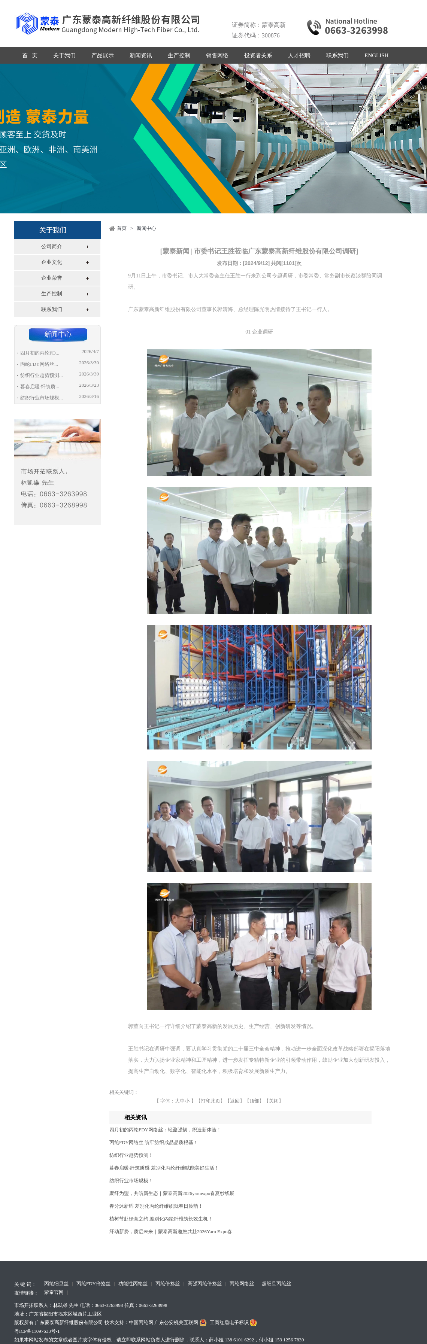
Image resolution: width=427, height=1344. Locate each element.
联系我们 (337, 55)
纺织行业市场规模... (41, 398)
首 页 (29, 55)
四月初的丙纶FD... (39, 353)
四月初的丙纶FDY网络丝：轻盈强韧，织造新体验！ (165, 1129)
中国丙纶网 (141, 1322)
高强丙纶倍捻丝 (205, 1284)
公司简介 (51, 246)
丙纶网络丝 (242, 1284)
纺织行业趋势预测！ (131, 1155)
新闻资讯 (141, 55)
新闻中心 (146, 228)
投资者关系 (258, 55)
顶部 (254, 1101)
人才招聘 (299, 55)
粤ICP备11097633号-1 (37, 1331)
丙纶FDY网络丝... (39, 364)
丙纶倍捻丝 (167, 1284)
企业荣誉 (51, 278)
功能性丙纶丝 (133, 1284)
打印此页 (210, 1101)
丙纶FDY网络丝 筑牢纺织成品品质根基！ (153, 1142)
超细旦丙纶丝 (276, 1284)
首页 (122, 228)
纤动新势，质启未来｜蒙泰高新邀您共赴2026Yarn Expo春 (170, 1231)
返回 (235, 1101)
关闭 (274, 1101)
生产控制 (179, 55)
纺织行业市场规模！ (131, 1180)
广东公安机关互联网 (181, 1322)
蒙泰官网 (54, 1292)
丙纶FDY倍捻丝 (93, 1284)
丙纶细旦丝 (56, 1284)
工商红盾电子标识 (234, 1322)
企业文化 (51, 262)
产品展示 (102, 55)
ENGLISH (376, 55)
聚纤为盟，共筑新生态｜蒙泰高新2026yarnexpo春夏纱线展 (171, 1193)
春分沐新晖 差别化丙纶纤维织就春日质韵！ (156, 1206)
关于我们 (64, 55)
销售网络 (217, 55)
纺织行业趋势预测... (41, 375)
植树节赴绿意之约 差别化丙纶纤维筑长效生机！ (161, 1219)
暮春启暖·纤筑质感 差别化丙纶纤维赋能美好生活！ (164, 1168)
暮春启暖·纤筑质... (39, 386)
